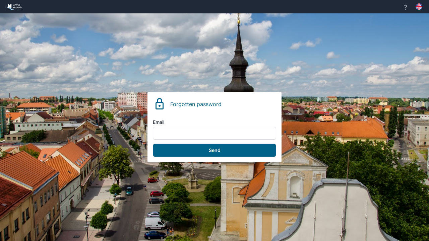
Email (158, 122)
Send (215, 150)
